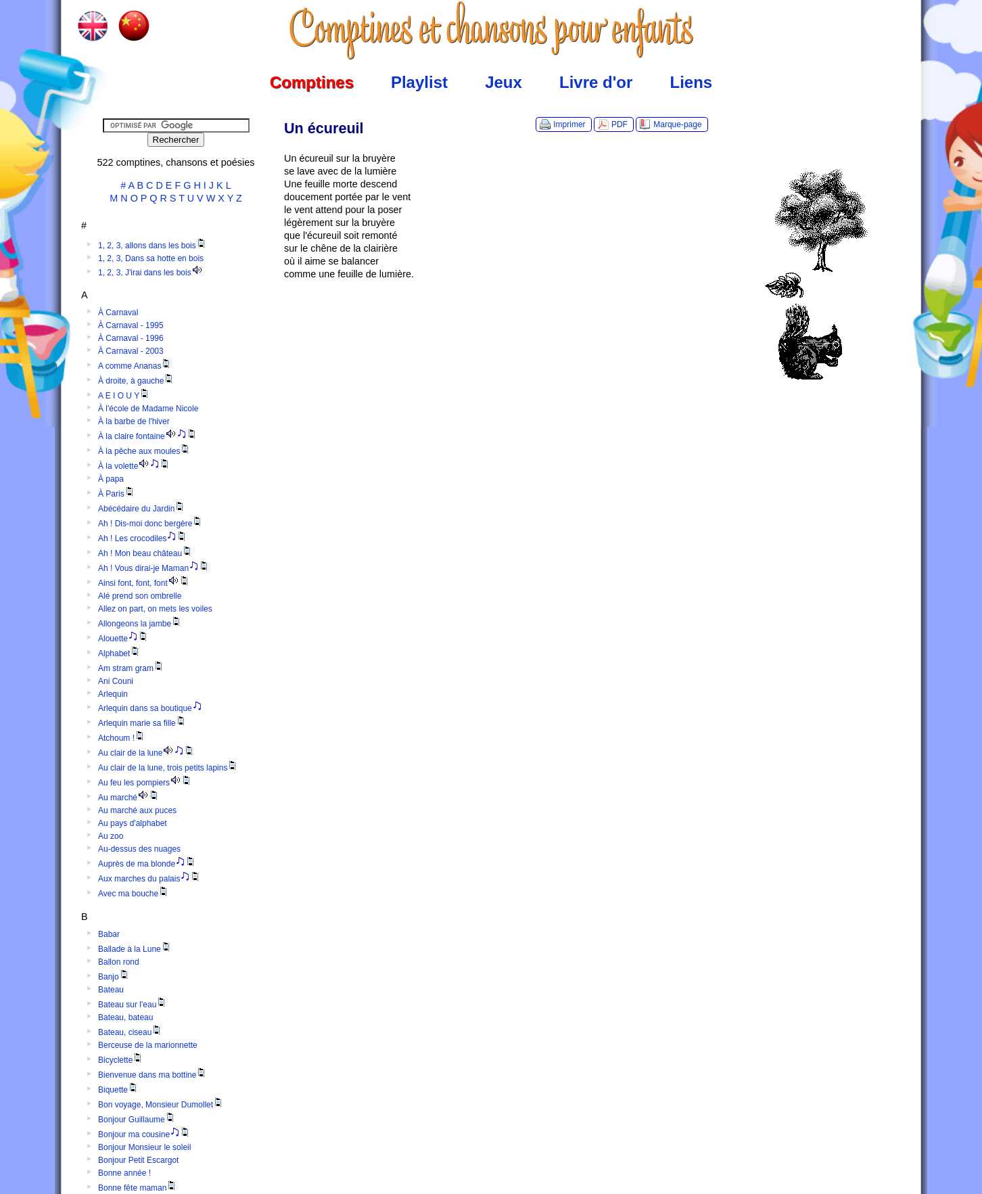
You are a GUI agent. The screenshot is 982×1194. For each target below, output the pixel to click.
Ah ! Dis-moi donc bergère (150, 523)
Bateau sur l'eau (132, 1004)
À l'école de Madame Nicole (148, 408)
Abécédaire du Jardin (141, 508)
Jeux (503, 82)
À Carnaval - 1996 (131, 338)
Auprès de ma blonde (147, 864)
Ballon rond (118, 962)
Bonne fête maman (137, 1188)
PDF (619, 124)
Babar (109, 934)
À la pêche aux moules (144, 451)
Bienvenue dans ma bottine (152, 1075)
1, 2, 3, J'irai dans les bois (150, 272)
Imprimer (569, 124)
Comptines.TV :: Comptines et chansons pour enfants (491, 30)
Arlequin (113, 694)
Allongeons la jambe (140, 623)
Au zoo (110, 836)
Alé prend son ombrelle (139, 596)
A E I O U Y (124, 395)
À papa (111, 479)
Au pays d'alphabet (132, 823)
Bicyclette (120, 1060)
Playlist (419, 82)
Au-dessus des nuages (139, 849)
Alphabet (119, 653)
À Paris (116, 494)
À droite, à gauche (136, 381)
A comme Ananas (135, 366)
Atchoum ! (121, 738)
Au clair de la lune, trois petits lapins (168, 768)
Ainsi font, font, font (144, 583)
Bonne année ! (124, 1173)
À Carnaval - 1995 (131, 325)
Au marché (129, 797)
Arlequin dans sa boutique (150, 708)
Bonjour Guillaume (137, 1119)
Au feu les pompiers (145, 782)
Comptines (312, 82)
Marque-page (677, 124)
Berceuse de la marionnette (147, 1045)
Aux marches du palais (149, 878)
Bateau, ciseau (130, 1032)
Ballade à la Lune (135, 949)
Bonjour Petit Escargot (138, 1160)
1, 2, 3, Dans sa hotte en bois (151, 258)
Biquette (118, 1090)
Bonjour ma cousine (144, 1134)
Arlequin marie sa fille (142, 723)
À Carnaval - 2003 (131, 351)
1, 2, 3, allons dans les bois (152, 245)
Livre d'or (595, 82)
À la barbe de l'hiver (134, 421)
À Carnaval (118, 312)
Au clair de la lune (146, 753)
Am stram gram (131, 668)
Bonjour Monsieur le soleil (144, 1147)
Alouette (123, 638)
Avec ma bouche (133, 893)
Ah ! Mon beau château (145, 553)
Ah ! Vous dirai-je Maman (154, 568)
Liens (691, 82)
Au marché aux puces (137, 810)
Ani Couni (115, 681)
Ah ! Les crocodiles (142, 538)
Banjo (114, 977)
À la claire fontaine (147, 436)
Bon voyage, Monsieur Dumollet (161, 1104)
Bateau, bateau (125, 1017)
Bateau (111, 989)
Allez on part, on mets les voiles (155, 609)
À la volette (134, 466)
